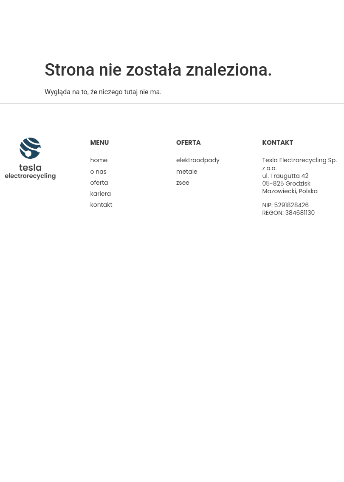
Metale (186, 171)
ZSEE (182, 182)
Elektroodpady (198, 160)
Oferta (99, 182)
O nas (98, 171)
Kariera (100, 193)
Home (99, 160)
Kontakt (101, 205)
